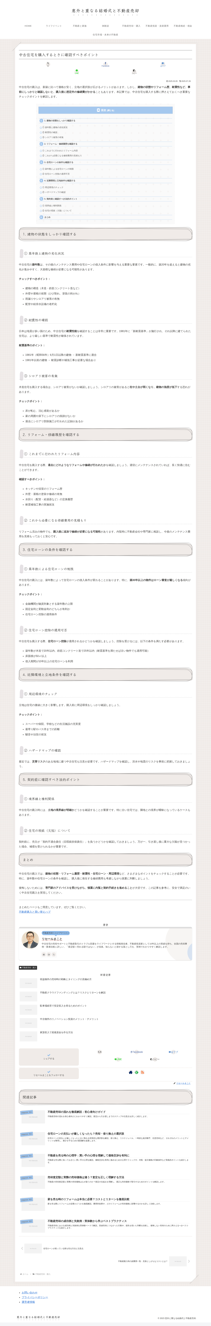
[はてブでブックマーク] (105, 64)
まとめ (48, 219)
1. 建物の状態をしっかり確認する (61, 114)
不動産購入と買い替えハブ (35, 914)
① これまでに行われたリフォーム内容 (62, 146)
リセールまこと (52, 941)
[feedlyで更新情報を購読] (49, 956)
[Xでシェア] (47, 64)
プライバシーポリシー (35, 1300)
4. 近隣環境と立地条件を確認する (61, 179)
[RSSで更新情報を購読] (54, 956)
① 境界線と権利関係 (53, 206)
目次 (103, 103)
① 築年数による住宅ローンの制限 (59, 166)
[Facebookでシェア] (76, 64)
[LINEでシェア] (134, 64)
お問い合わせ (30, 1296)
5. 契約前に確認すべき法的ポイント (62, 199)
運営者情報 (28, 1305)
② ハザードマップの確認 (55, 192)
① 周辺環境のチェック (54, 186)
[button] (164, 64)
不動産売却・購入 (28, 970)
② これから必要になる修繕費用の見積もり (64, 152)
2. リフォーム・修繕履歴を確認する (62, 139)
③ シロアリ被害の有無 (54, 132)
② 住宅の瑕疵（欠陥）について (58, 211)
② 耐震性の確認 (51, 126)
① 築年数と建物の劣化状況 (56, 121)
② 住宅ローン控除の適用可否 (57, 171)
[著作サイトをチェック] (44, 956)
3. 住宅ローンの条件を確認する (60, 159)
